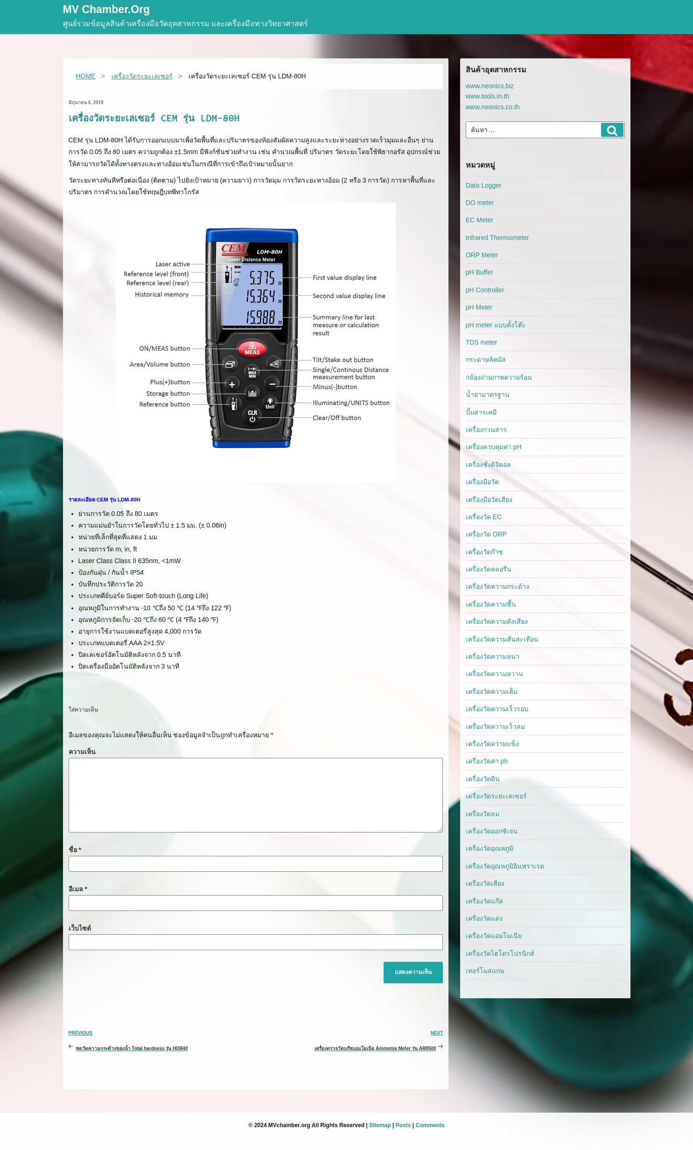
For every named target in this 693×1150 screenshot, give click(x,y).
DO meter (480, 202)
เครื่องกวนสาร (486, 429)
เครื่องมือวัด (482, 482)
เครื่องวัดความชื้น (491, 604)
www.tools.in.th (487, 96)
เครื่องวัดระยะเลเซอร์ (496, 796)
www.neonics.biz (490, 86)
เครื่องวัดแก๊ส (484, 901)
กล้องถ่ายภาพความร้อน (499, 377)
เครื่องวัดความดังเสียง (497, 621)
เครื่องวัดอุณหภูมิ (489, 848)
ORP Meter (482, 255)
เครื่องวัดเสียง (485, 883)
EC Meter (479, 220)
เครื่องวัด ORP (486, 534)
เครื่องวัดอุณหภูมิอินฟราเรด (505, 866)
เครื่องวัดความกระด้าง (497, 586)
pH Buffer (479, 272)
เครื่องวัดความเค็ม (492, 691)
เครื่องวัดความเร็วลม (495, 726)
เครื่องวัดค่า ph (487, 761)
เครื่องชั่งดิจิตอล (488, 464)
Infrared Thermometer (497, 237)
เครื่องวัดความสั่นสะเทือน (502, 639)
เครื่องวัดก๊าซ (484, 552)
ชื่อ (75, 850)
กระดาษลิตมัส (486, 359)
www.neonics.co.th (493, 107)
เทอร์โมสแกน (485, 970)
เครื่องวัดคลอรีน (488, 569)
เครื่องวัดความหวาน (494, 673)
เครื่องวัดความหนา (492, 656)
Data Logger (484, 185)
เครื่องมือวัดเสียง (489, 499)
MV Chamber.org (106, 10)
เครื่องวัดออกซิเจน (492, 831)
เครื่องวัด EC (484, 517)
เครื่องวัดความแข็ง (492, 744)
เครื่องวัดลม (482, 814)
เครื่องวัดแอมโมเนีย (494, 935)
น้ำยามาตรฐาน (488, 394)
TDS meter (481, 342)
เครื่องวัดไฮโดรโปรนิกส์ (500, 953)
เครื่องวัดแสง (484, 918)
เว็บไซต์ (80, 928)
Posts (403, 1125)
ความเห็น (82, 751)
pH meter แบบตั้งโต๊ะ (496, 325)
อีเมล (78, 889)
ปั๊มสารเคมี (481, 412)
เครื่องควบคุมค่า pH (494, 447)
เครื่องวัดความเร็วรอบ (497, 709)
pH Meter (479, 307)
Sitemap (380, 1125)
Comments (429, 1125)
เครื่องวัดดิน (483, 779)
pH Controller (485, 290)
